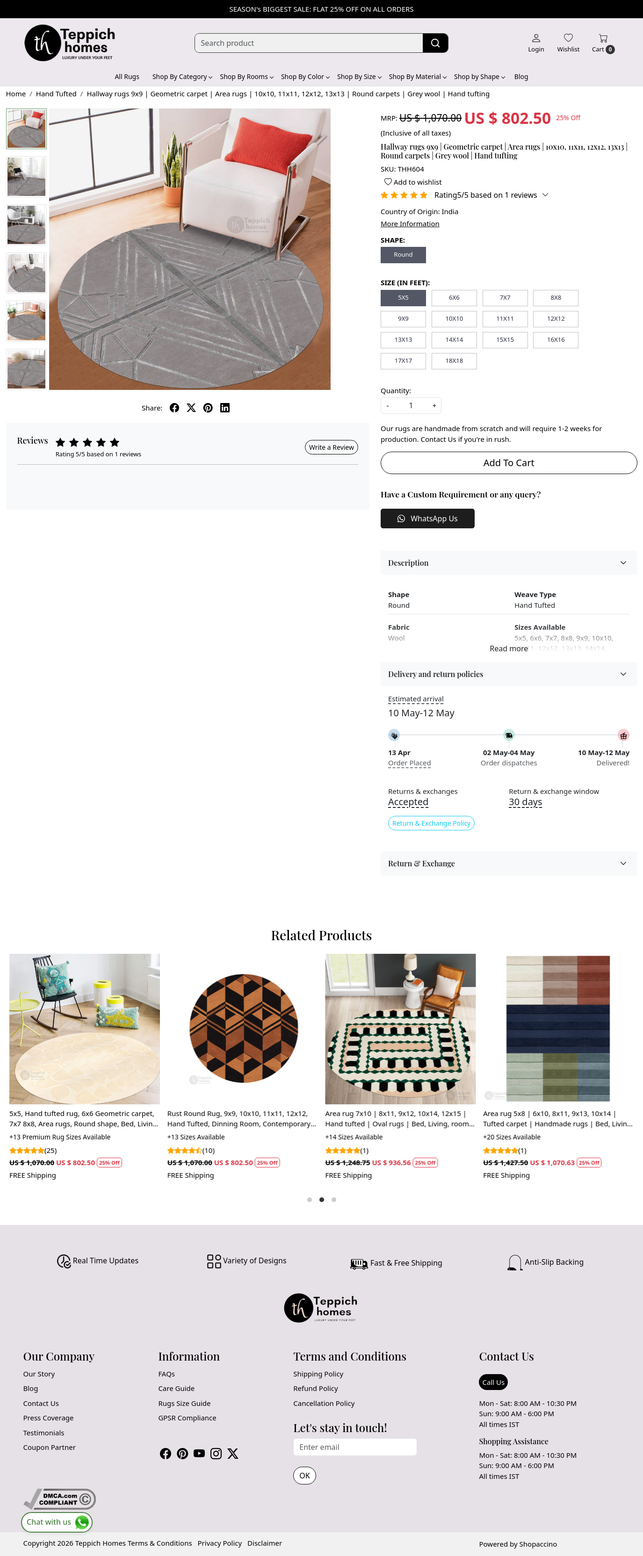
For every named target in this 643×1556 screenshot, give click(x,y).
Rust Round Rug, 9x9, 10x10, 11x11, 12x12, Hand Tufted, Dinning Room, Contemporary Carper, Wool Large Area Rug (239, 1119)
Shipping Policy (318, 1373)
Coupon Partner (49, 1447)
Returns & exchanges (423, 791)
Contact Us (41, 1403)
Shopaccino (538, 1544)
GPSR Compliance (187, 1417)
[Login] (535, 43)
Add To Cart (509, 462)
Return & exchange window (554, 791)
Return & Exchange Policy (431, 823)
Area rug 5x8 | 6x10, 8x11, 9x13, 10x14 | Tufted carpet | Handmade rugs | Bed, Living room (558, 1119)
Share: (152, 407)
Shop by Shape (479, 76)
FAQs (166, 1373)
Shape (398, 594)
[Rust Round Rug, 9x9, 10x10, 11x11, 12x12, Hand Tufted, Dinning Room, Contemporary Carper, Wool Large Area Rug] (242, 1029)
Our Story (39, 1373)
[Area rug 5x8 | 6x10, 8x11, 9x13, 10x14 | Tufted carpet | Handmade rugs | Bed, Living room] (559, 1029)
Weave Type (535, 594)
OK (304, 1475)
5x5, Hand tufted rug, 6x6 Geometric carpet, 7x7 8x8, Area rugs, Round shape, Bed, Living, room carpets (84, 1119)
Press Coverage (48, 1417)
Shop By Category (182, 76)
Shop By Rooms (246, 76)
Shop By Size (359, 76)
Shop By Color (305, 76)
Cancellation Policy (323, 1403)
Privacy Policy (220, 1543)
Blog (521, 76)
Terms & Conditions (160, 1543)
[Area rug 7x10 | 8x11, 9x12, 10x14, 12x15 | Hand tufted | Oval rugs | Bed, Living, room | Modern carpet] (400, 1029)
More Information (410, 223)
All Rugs (127, 76)
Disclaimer (264, 1543)
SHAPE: (393, 240)
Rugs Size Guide (184, 1403)
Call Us (493, 1382)
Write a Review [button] (331, 447)
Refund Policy (315, 1388)
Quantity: (396, 390)
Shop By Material (417, 76)
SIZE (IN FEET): (405, 282)
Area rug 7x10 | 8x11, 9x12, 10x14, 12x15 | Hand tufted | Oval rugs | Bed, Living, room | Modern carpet (400, 1119)
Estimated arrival (416, 698)
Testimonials (44, 1432)
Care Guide (176, 1388)
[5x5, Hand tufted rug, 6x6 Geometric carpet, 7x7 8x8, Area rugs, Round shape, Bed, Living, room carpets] (84, 1029)
